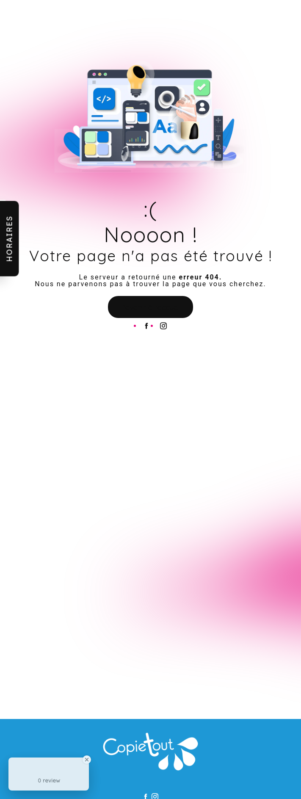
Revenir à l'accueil (150, 307)
